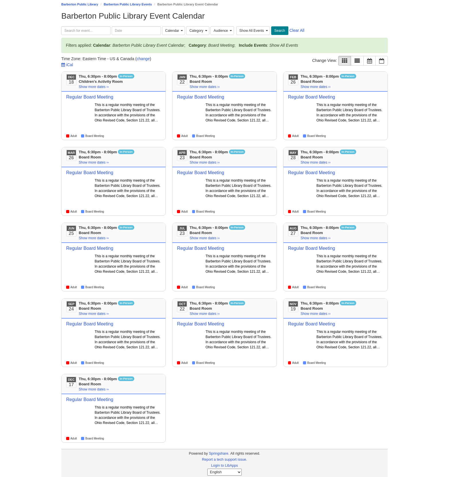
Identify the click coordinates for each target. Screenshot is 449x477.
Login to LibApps (224, 466)
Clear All (297, 30)
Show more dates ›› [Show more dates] (94, 87)
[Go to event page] (79, 105)
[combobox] (173, 30)
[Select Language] (224, 472)
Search (279, 31)
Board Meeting (94, 136)
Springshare (218, 454)
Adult (73, 136)
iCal (67, 64)
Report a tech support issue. (224, 460)
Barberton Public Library (79, 4)
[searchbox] (86, 30)
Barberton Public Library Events (128, 4)
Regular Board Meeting (89, 97)
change (143, 58)
